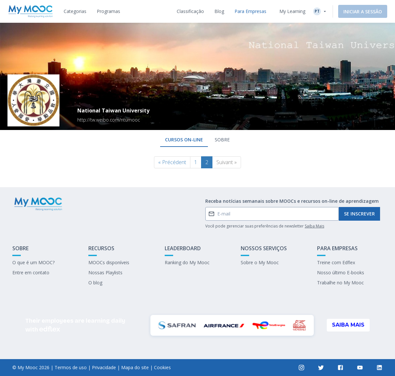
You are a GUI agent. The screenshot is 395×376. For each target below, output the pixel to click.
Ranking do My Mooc (187, 262)
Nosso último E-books (340, 272)
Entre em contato (30, 272)
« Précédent (172, 162)
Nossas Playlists (105, 272)
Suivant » (226, 162)
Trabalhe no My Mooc (340, 282)
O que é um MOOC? (33, 262)
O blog (95, 282)
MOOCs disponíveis (108, 262)
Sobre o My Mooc (260, 262)
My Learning (292, 11)
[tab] (75, 11)
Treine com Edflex (336, 262)
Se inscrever (359, 214)
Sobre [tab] (222, 139)
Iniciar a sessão (362, 11)
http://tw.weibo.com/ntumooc (108, 120)
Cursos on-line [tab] (184, 139)
